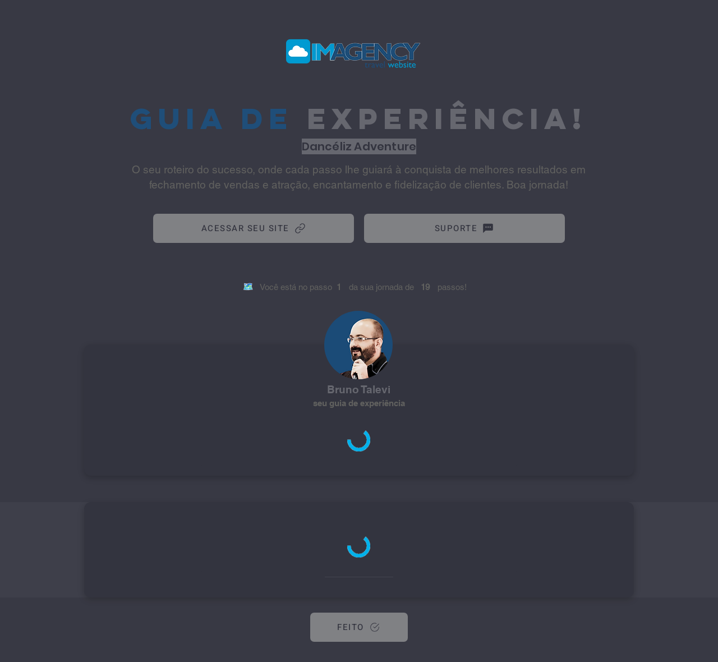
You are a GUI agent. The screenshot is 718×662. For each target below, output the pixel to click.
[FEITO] (359, 627)
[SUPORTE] (464, 228)
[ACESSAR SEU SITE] (253, 228)
